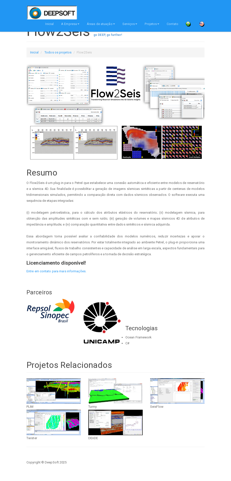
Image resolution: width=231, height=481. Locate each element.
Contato (172, 24)
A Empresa (70, 24)
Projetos (152, 24)
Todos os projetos (58, 52)
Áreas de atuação (101, 24)
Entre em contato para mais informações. (56, 271)
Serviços (130, 24)
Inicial (49, 24)
